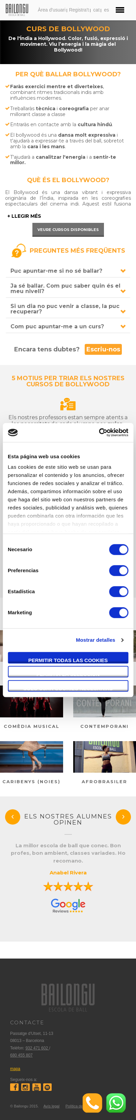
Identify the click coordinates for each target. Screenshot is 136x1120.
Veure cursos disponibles (68, 229)
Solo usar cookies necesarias (68, 688)
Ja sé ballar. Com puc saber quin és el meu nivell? (65, 288)
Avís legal (52, 1106)
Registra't (79, 10)
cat (96, 10)
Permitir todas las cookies (68, 660)
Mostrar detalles (95, 640)
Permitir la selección (68, 674)
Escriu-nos (103, 349)
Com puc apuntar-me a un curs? (57, 326)
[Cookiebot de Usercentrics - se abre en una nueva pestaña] (98, 432)
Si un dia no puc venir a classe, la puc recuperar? (64, 309)
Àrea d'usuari (51, 10)
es (106, 10)
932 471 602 (37, 1048)
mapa (15, 1068)
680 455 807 (21, 1055)
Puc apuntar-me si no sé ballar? (56, 271)
